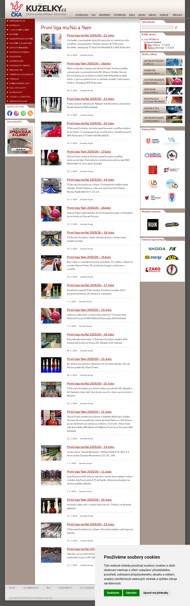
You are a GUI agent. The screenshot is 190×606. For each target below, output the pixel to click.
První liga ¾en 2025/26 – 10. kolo (89, 500)
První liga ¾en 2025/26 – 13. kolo (89, 359)
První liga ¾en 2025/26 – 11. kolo (89, 472)
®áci (150, 45)
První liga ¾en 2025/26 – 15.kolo (89, 257)
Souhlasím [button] (113, 592)
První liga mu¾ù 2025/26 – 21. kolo (90, 99)
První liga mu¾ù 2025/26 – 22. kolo (90, 35)
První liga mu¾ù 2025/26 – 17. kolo (90, 285)
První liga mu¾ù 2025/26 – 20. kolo (90, 123)
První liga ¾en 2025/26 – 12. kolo (89, 412)
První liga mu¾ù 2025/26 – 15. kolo (90, 383)
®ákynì (151, 47)
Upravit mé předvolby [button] (155, 592)
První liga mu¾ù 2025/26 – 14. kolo (90, 447)
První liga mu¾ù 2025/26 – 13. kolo (90, 524)
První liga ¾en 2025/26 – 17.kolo (89, 152)
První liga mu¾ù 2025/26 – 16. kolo (90, 334)
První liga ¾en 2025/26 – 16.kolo (89, 208)
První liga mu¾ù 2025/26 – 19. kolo (90, 180)
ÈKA (48, 587)
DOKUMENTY (65, 587)
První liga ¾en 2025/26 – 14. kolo (89, 310)
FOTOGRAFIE (87, 587)
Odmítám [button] (131, 592)
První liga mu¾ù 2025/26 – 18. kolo (90, 232)
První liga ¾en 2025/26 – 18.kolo (89, 63)
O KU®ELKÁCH (31, 587)
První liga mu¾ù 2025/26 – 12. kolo (90, 549)
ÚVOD (12, 587)
